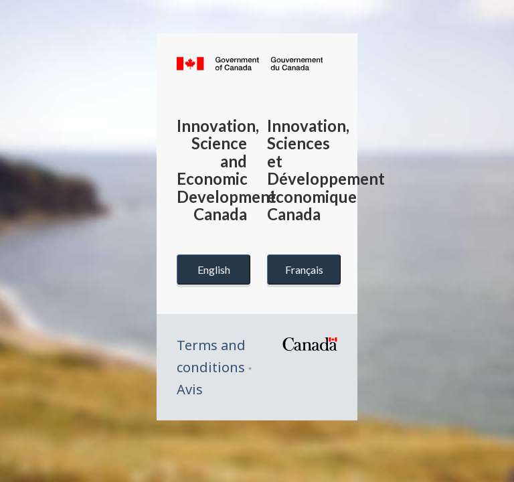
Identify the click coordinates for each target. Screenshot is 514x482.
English (213, 269)
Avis (190, 389)
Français (304, 269)
